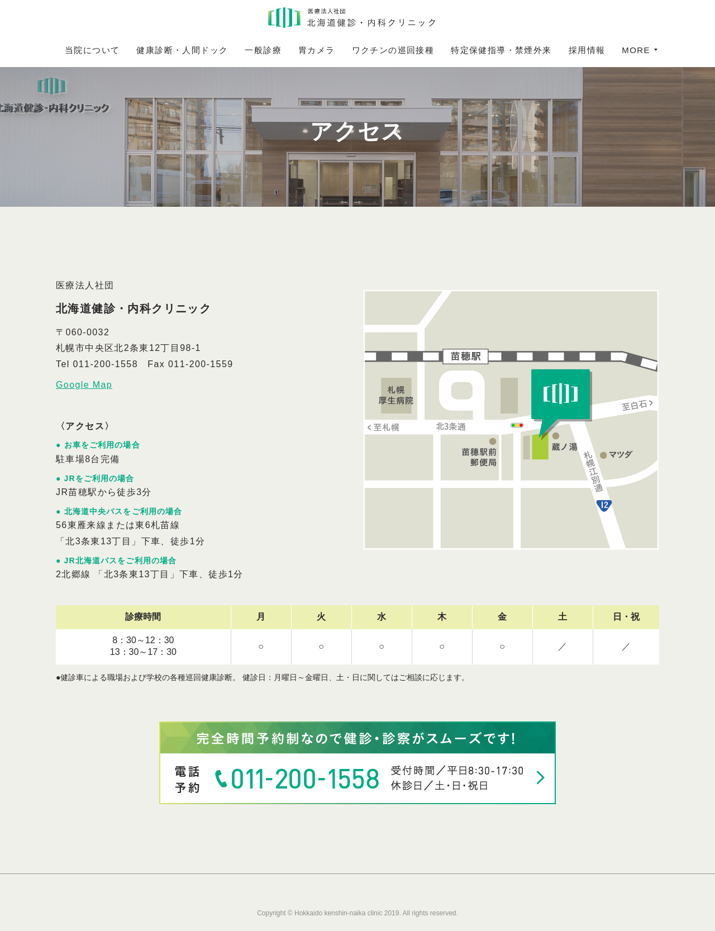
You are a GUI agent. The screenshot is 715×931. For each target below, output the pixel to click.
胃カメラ (343, 50)
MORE (609, 50)
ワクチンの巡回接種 (420, 50)
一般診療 (289, 50)
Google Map (84, 385)
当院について (119, 50)
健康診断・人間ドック (209, 50)
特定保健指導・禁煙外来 (528, 50)
